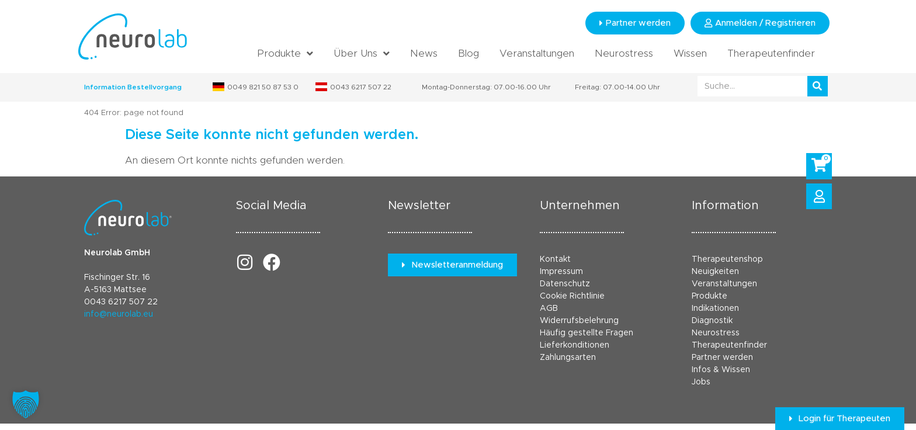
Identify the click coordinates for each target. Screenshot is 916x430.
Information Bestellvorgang (133, 87)
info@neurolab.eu (118, 314)
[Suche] (817, 86)
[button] (25, 404)
